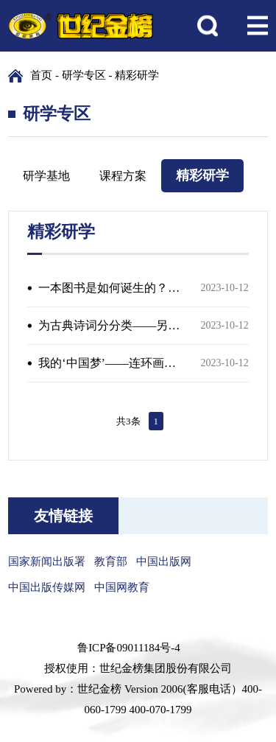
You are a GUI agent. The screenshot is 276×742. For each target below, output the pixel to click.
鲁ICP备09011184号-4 (128, 648)
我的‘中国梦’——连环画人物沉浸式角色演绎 (110, 363)
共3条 (128, 421)
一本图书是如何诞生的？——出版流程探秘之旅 (110, 287)
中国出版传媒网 (46, 587)
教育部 (110, 561)
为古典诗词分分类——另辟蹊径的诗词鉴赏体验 (110, 325)
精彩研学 (137, 75)
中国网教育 (121, 587)
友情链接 (63, 516)
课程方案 (122, 175)
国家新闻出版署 (46, 561)
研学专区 (84, 75)
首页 (41, 75)
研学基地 (46, 175)
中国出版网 (163, 561)
